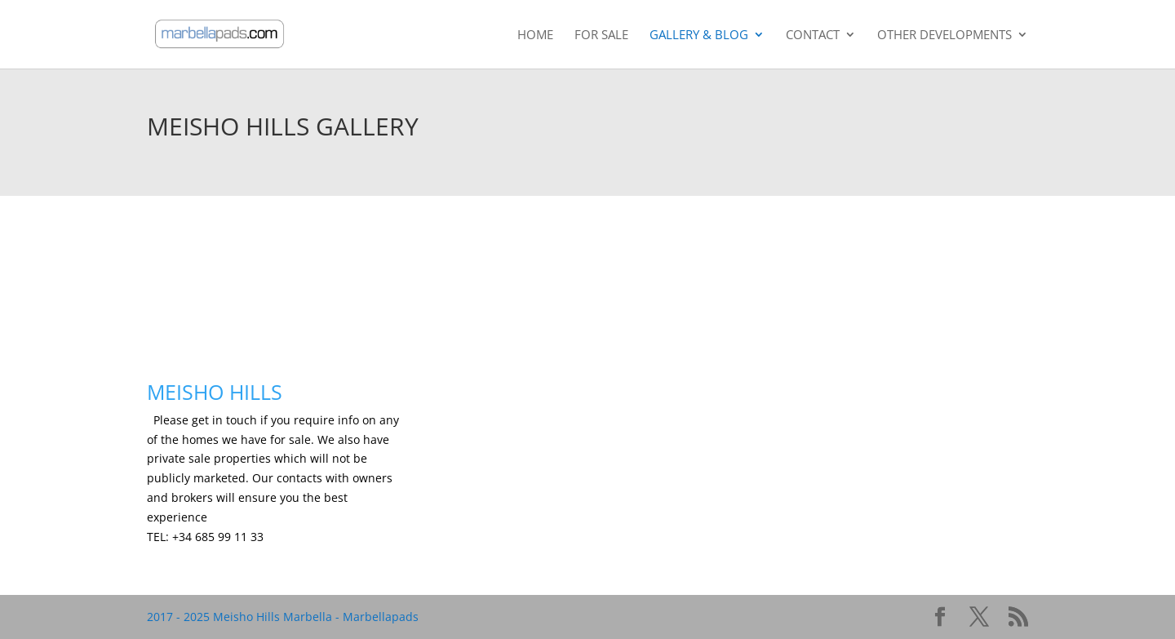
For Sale (601, 35)
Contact (813, 35)
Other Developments (944, 35)
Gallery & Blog (699, 35)
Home (535, 35)
